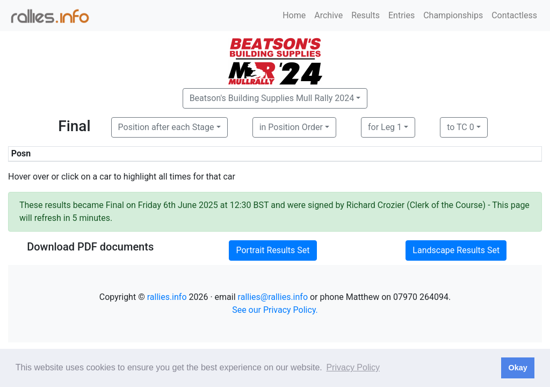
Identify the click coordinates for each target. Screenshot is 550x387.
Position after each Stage (166, 127)
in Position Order (291, 127)
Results (365, 15)
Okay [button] (517, 367)
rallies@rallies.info (273, 297)
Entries (401, 15)
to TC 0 (460, 127)
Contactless (514, 15)
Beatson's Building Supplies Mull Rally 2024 (272, 98)
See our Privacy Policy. (275, 310)
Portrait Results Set (272, 250)
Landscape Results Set (456, 250)
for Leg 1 (385, 127)
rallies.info (167, 297)
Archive (328, 15)
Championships (453, 15)
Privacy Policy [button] (353, 367)
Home (294, 15)
